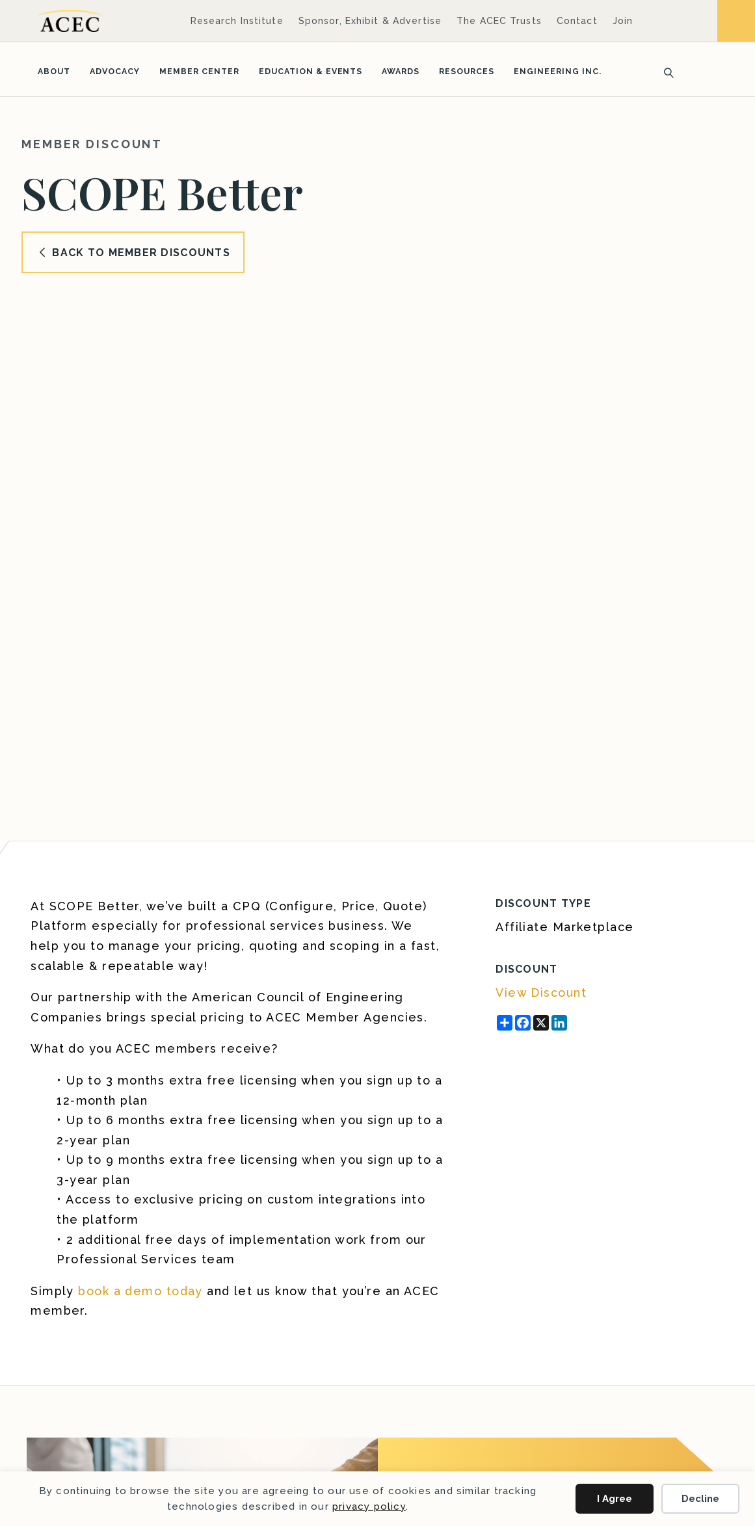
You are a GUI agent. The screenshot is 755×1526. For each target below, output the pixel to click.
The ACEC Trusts (499, 21)
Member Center (199, 71)
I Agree (614, 1499)
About (54, 71)
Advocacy (115, 71)
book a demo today (140, 1291)
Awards (400, 71)
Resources (466, 71)
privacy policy (369, 1506)
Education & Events (311, 71)
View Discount (541, 992)
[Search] (664, 71)
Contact (577, 21)
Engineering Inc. (558, 71)
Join (623, 21)
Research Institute (237, 21)
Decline (700, 1499)
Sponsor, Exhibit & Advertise (370, 21)
